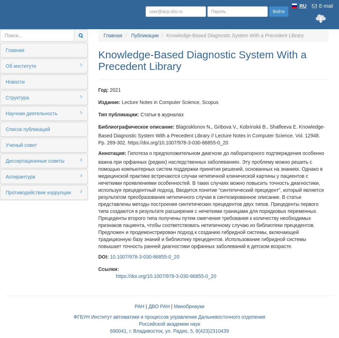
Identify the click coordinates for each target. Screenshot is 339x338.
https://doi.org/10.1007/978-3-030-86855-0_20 (166, 276)
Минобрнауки (189, 306)
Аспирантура (44, 176)
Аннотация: (112, 153)
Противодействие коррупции (44, 192)
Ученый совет (21, 145)
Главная (15, 50)
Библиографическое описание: (136, 127)
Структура (44, 97)
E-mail (322, 6)
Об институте (44, 66)
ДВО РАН (159, 306)
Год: (103, 90)
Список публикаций (28, 129)
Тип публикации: (118, 114)
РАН (140, 306)
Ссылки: (108, 269)
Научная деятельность (44, 113)
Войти (279, 11)
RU (302, 6)
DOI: (103, 257)
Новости (15, 82)
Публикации (145, 35)
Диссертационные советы (44, 160)
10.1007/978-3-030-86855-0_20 (144, 257)
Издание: (109, 102)
